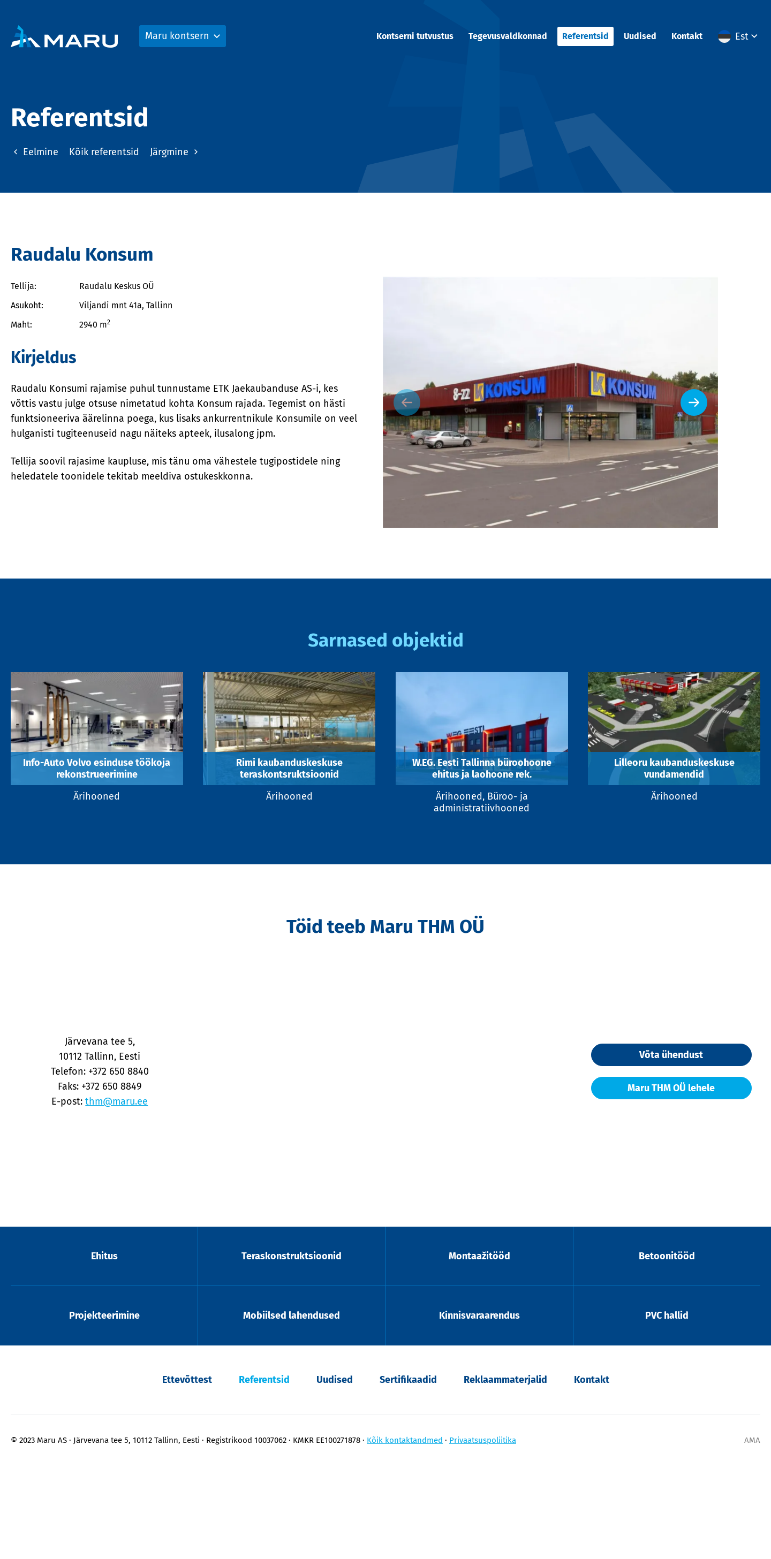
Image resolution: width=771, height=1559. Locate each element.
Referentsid (585, 38)
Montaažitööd (479, 1345)
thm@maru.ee (129, 1189)
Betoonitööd (667, 1345)
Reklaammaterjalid (505, 1472)
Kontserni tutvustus (414, 38)
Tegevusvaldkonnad (507, 38)
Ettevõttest (187, 1472)
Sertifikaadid (408, 1472)
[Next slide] (736, 441)
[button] (739, 38)
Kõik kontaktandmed (405, 1533)
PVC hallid (667, 1407)
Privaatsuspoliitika (482, 1533)
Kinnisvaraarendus (479, 1407)
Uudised (640, 38)
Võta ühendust (659, 1143)
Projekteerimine (104, 1407)
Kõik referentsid (104, 150)
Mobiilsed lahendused (291, 1407)
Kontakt (686, 38)
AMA (752, 1533)
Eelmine (34, 150)
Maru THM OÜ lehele (658, 1176)
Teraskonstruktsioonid (291, 1345)
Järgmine (175, 150)
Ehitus (104, 1345)
